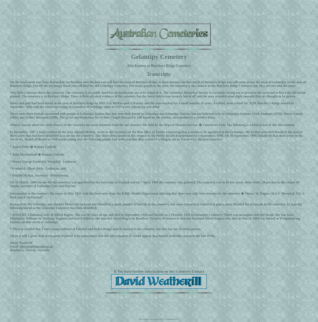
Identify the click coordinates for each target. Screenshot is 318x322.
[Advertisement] (159, 11)
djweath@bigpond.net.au (36, 246)
